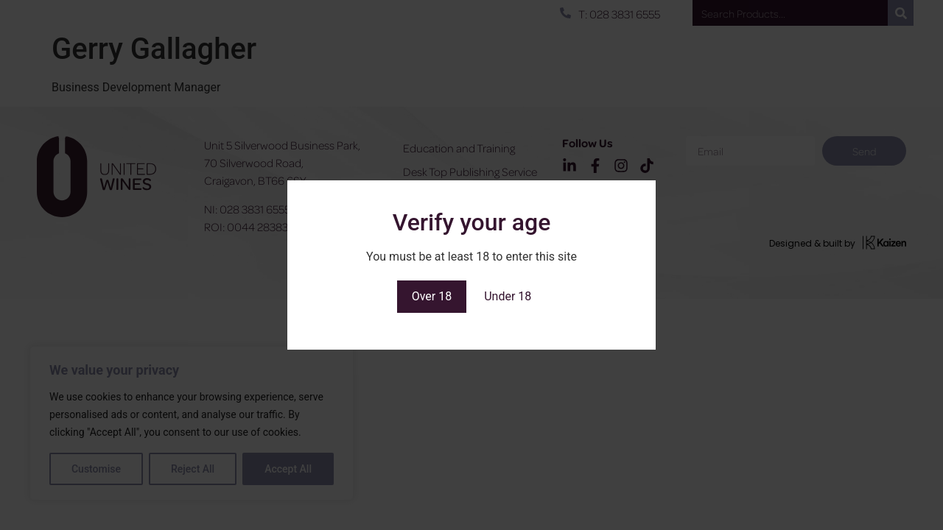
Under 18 (507, 296)
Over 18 (432, 296)
